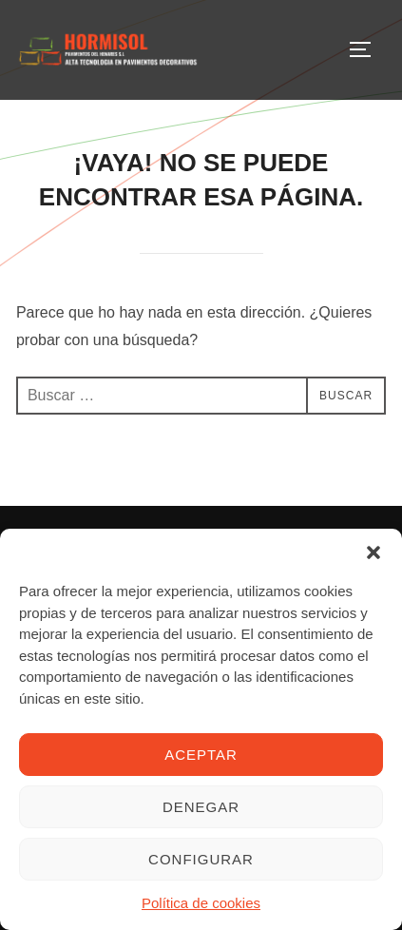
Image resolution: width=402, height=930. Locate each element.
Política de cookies (201, 903)
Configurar (201, 859)
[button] (373, 552)
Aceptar (201, 754)
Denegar (201, 807)
